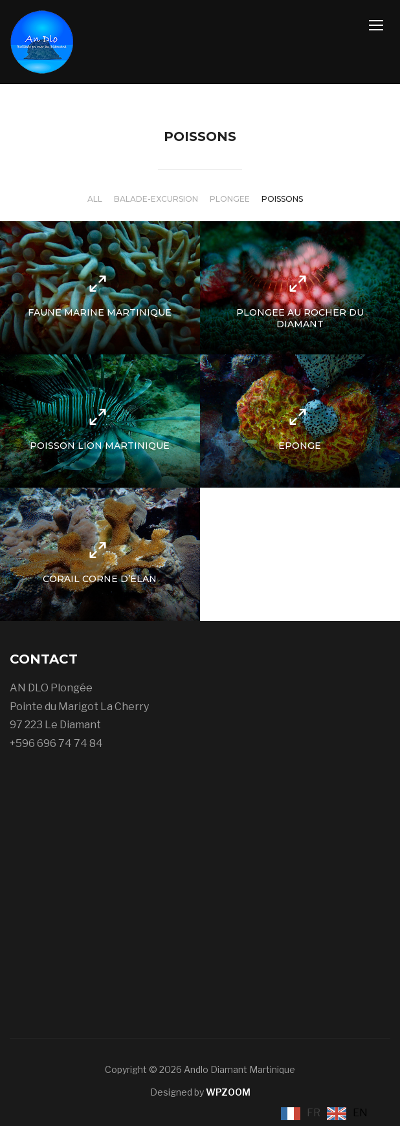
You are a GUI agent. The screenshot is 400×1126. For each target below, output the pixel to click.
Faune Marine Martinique (100, 312)
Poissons (282, 199)
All (94, 199)
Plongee (230, 199)
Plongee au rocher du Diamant (300, 318)
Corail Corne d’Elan (100, 579)
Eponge (299, 445)
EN (360, 1113)
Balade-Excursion (156, 199)
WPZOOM (228, 1092)
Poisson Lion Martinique (100, 445)
